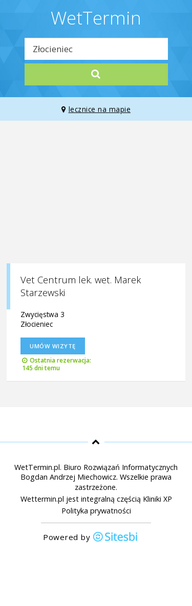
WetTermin (96, 17)
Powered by (90, 537)
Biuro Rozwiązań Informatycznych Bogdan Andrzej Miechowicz (99, 472)
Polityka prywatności (96, 510)
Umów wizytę (53, 346)
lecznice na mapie (96, 109)
